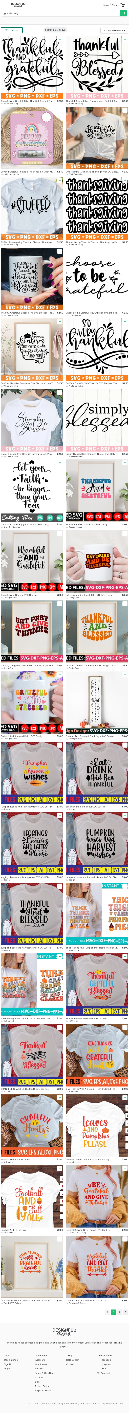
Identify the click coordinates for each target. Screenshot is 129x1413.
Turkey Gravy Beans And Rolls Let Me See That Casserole (29, 1018)
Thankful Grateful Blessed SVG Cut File (86, 1018)
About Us (40, 1359)
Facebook (105, 1359)
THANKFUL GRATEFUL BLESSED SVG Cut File (25, 1089)
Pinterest (105, 1373)
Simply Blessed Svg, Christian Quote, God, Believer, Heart (94, 454)
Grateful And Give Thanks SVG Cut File (86, 1300)
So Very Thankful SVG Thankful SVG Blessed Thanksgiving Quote (94, 383)
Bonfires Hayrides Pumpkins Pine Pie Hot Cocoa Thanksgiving (29, 383)
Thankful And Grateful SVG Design (19, 595)
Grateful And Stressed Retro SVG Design (22, 736)
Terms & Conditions (45, 1373)
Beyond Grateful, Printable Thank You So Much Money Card (29, 171)
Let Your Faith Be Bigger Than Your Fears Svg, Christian (29, 524)
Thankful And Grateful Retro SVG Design (87, 524)
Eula (37, 1381)
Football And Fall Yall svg (13, 1230)
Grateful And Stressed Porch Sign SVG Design (90, 736)
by (9, 103)
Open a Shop (11, 1359)
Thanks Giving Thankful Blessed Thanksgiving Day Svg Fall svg (94, 242)
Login (106, 5)
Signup (115, 5)
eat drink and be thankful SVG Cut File (85, 806)
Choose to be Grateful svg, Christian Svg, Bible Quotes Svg (94, 312)
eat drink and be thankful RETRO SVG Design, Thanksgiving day (94, 595)
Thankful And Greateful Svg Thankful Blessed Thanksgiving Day (29, 101)
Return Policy (42, 1386)
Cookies (39, 1377)
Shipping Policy (43, 1390)
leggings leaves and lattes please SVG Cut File (25, 877)
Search (55, 29)
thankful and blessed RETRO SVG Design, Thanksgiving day (94, 665)
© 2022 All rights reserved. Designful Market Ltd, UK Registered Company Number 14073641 (76, 1403)
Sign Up (8, 1364)
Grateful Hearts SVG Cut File (15, 1159)
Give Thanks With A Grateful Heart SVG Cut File (90, 1089)
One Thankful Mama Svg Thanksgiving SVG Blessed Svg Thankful (94, 171)
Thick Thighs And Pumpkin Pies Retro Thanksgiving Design (94, 947)
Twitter (103, 1368)
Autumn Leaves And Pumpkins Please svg (88, 1159)
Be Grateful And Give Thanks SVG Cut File (88, 1230)
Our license (41, 1364)
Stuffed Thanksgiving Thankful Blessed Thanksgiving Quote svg (29, 242)
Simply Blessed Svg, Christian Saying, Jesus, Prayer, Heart (29, 454)
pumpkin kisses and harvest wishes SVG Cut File (91, 877)
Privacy (38, 1368)
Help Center (72, 1359)
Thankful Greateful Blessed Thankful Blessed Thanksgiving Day (29, 312)
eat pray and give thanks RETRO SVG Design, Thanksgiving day (29, 665)
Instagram (105, 1364)
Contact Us (72, 1364)
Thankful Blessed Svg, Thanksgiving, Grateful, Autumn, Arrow (94, 101)
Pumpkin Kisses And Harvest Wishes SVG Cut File (27, 806)
